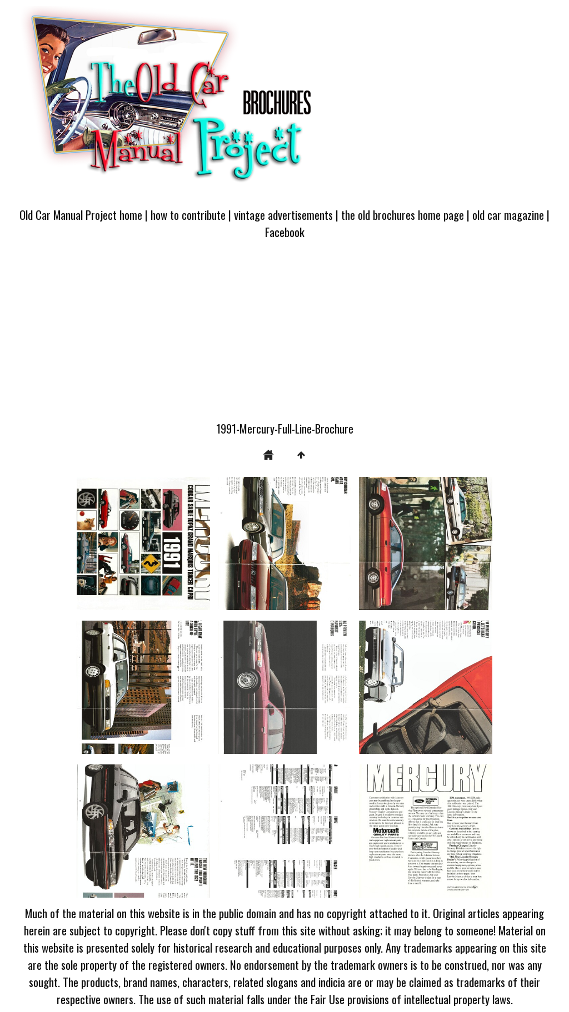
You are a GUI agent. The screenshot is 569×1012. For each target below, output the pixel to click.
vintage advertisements (283, 214)
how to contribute (188, 214)
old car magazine (508, 214)
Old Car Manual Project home (80, 214)
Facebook (285, 231)
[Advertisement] (284, 337)
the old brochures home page (402, 214)
